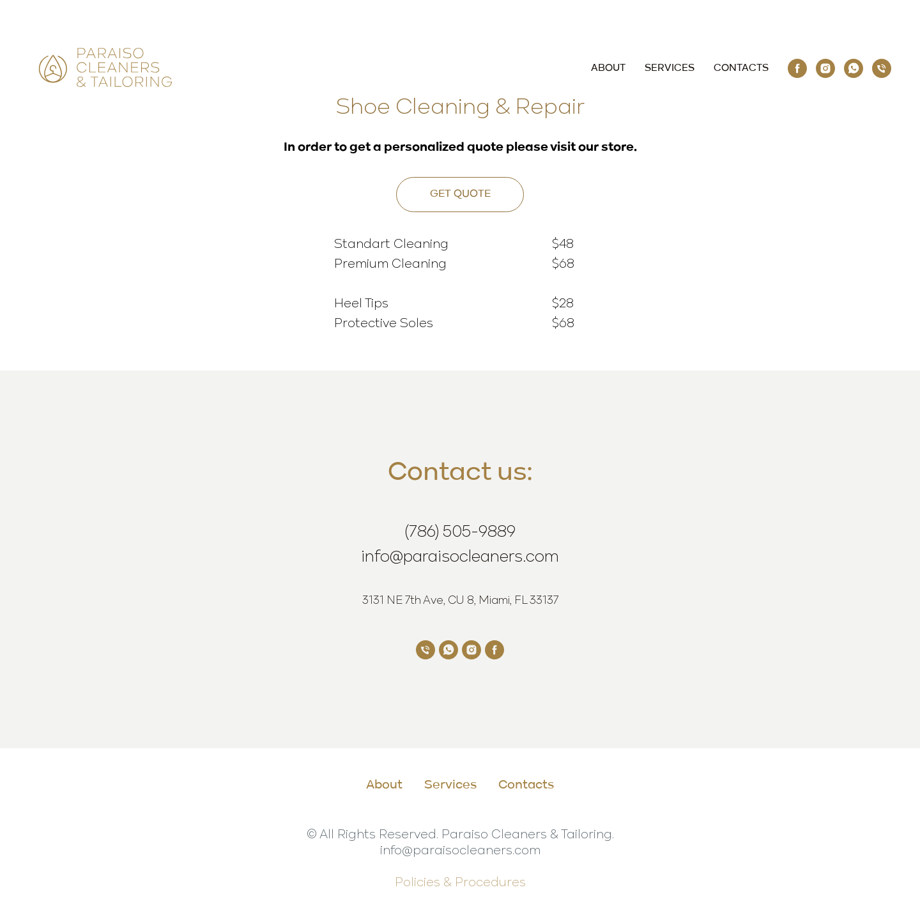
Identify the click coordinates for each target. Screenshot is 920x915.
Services (669, 68)
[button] (460, 194)
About (608, 68)
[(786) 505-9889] (881, 68)
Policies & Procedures (460, 881)
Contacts (741, 68)
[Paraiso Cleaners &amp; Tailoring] (797, 68)
